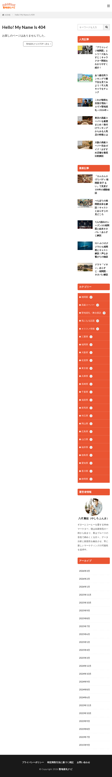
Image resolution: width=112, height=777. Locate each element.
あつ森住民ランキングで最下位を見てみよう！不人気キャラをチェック (101, 84)
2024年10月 (85, 673)
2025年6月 (84, 634)
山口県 (87, 439)
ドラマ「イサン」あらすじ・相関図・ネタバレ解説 (101, 269)
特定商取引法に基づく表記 (60, 762)
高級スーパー (90, 305)
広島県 (87, 431)
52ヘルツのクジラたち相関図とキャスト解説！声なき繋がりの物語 (101, 250)
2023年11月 (85, 705)
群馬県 (87, 407)
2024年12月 (85, 665)
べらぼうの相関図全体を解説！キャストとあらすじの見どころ (101, 207)
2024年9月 (84, 681)
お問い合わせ (83, 762)
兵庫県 (87, 376)
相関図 (87, 297)
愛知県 (87, 463)
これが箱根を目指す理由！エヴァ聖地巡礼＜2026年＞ (102, 104)
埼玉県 (87, 415)
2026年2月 (84, 578)
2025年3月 (84, 657)
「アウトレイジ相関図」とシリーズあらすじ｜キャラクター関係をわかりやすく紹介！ (101, 57)
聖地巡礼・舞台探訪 (94, 312)
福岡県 (87, 344)
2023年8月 (84, 729)
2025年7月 (84, 626)
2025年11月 (85, 594)
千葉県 (87, 391)
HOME (7, 15)
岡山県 (87, 423)
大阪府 (87, 352)
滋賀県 (87, 400)
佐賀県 (87, 360)
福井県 (87, 447)
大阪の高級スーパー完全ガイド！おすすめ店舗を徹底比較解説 (101, 149)
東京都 (87, 368)
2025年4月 (84, 650)
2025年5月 (84, 642)
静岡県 (87, 479)
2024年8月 (84, 689)
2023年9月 (84, 721)
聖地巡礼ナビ (65, 769)
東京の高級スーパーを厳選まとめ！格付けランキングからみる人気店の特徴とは (101, 126)
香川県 (87, 471)
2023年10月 (85, 713)
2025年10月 (85, 602)
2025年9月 (84, 610)
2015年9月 (84, 745)
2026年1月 (84, 586)
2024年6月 (84, 697)
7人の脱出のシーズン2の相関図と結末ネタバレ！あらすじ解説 (102, 229)
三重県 (87, 336)
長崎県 (87, 384)
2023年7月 (84, 737)
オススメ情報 (90, 328)
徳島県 (87, 455)
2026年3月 (84, 571)
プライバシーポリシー (33, 762)
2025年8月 (84, 618)
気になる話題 (90, 320)
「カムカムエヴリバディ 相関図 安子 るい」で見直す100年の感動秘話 (102, 184)
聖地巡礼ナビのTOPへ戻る (37, 44)
